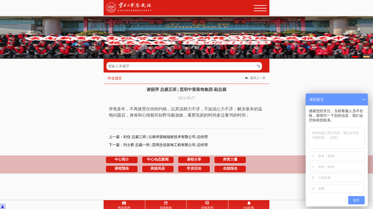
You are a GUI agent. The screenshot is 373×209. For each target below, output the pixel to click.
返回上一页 (258, 78)
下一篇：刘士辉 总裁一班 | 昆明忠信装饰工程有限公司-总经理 (158, 145)
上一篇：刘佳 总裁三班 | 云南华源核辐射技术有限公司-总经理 (158, 137)
